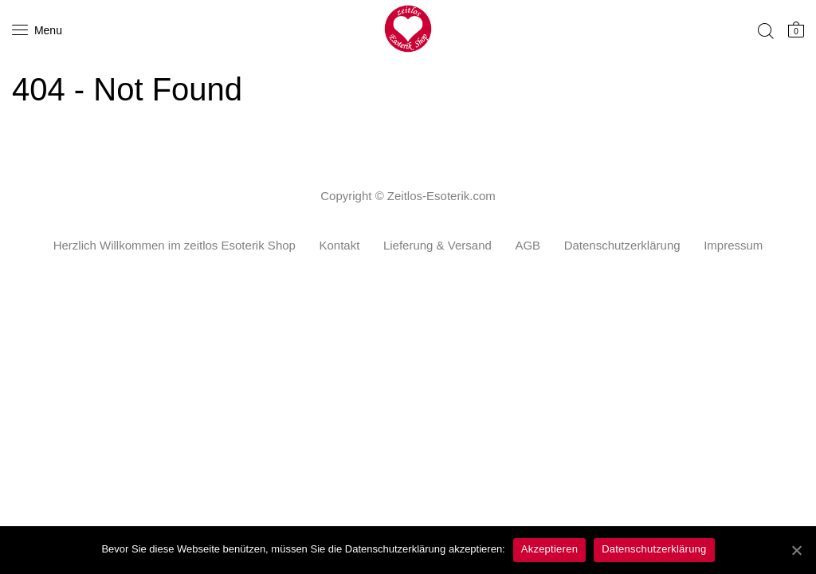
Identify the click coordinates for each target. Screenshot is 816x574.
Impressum (733, 245)
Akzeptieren (549, 549)
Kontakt (339, 245)
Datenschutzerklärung (622, 245)
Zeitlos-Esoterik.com (441, 195)
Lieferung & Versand (437, 245)
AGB (527, 245)
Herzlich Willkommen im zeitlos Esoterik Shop (174, 245)
